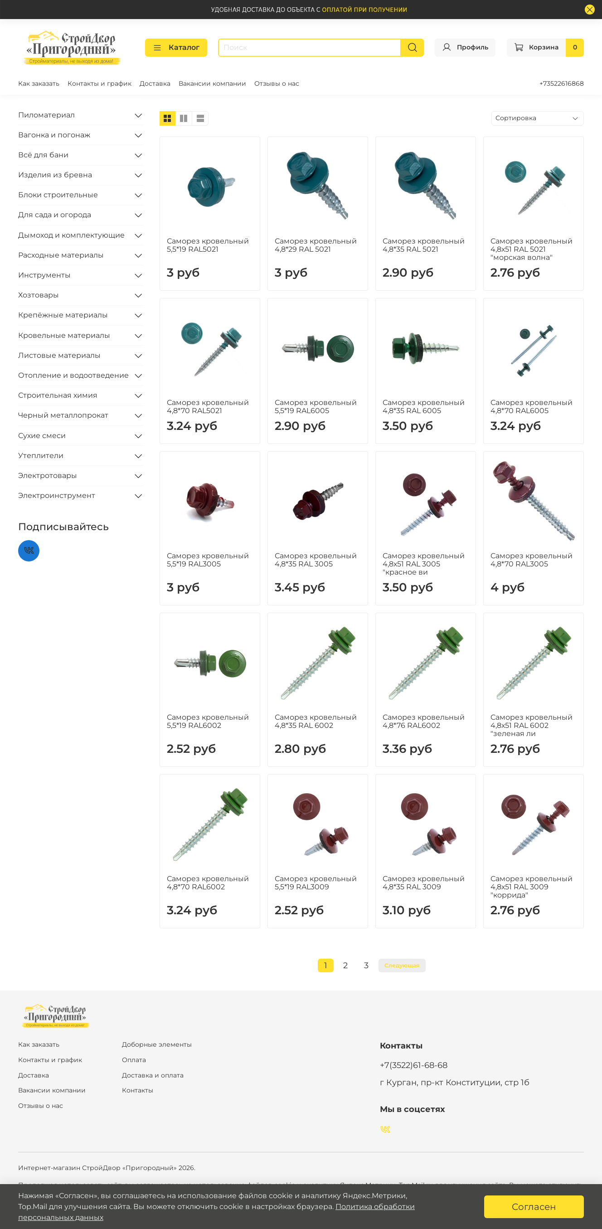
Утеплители (40, 455)
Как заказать (38, 83)
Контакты (137, 1090)
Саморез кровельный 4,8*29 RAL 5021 (316, 245)
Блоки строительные (58, 194)
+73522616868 (561, 83)
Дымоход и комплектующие (71, 235)
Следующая (402, 965)
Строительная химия (57, 395)
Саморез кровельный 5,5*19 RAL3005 (208, 559)
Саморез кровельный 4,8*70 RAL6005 (531, 406)
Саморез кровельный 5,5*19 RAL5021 (208, 245)
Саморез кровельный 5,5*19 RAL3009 (316, 882)
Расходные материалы (61, 255)
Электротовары (47, 475)
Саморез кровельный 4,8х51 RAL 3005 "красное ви (424, 563)
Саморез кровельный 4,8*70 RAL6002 (208, 882)
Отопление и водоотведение (73, 375)
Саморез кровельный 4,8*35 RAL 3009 (424, 882)
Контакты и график (99, 83)
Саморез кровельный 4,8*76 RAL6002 (424, 721)
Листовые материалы (59, 355)
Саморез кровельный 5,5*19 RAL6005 (316, 406)
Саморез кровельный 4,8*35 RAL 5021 (424, 245)
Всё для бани (43, 155)
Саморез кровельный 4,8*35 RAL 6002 (316, 721)
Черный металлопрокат (63, 415)
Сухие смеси (42, 435)
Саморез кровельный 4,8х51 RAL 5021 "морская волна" (531, 249)
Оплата (134, 1060)
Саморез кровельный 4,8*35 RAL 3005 (316, 559)
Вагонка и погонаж (54, 135)
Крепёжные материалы (63, 315)
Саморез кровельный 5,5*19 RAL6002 (208, 721)
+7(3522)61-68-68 (413, 1065)
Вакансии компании (212, 83)
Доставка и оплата (153, 1075)
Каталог (176, 47)
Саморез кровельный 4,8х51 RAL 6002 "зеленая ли (531, 725)
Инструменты (44, 275)
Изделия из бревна (55, 175)
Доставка (155, 83)
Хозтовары (38, 295)
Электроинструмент (56, 495)
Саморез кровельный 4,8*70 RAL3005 (531, 559)
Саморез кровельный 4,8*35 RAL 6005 (424, 406)
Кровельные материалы (64, 335)
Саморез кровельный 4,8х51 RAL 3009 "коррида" (531, 886)
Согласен (534, 1206)
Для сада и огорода (54, 214)
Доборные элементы (157, 1044)
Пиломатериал (46, 115)
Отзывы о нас (276, 83)
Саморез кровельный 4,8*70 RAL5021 (208, 406)
